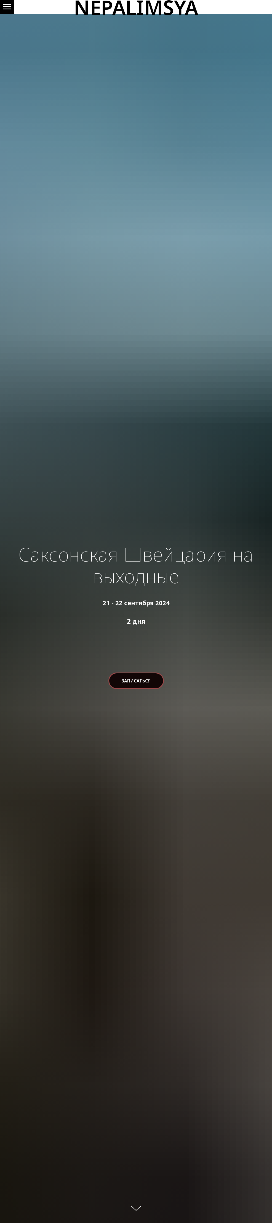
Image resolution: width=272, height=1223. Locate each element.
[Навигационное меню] (7, 7)
